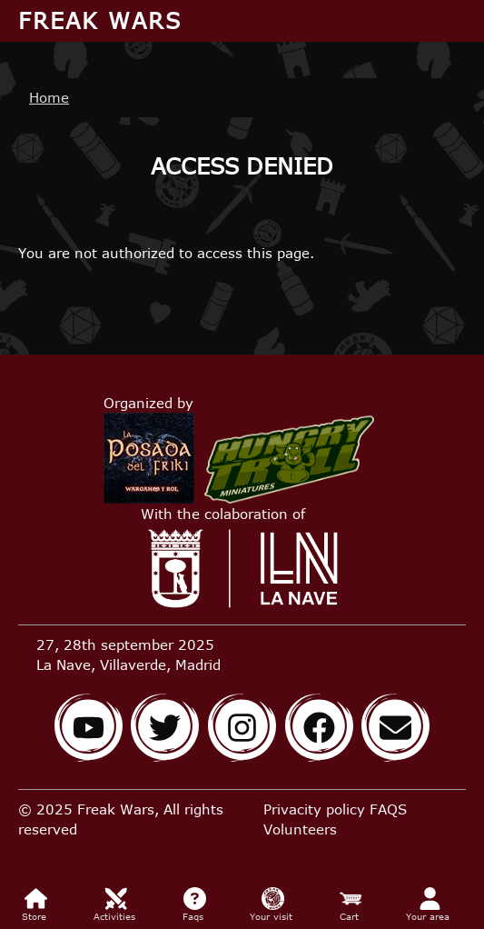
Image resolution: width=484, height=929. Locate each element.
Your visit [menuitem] (273, 904)
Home (49, 97)
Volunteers (300, 829)
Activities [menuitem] (116, 904)
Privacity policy (314, 809)
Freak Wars (100, 20)
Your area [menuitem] (429, 904)
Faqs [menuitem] (195, 904)
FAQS (388, 809)
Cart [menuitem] (351, 904)
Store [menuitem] (36, 904)
